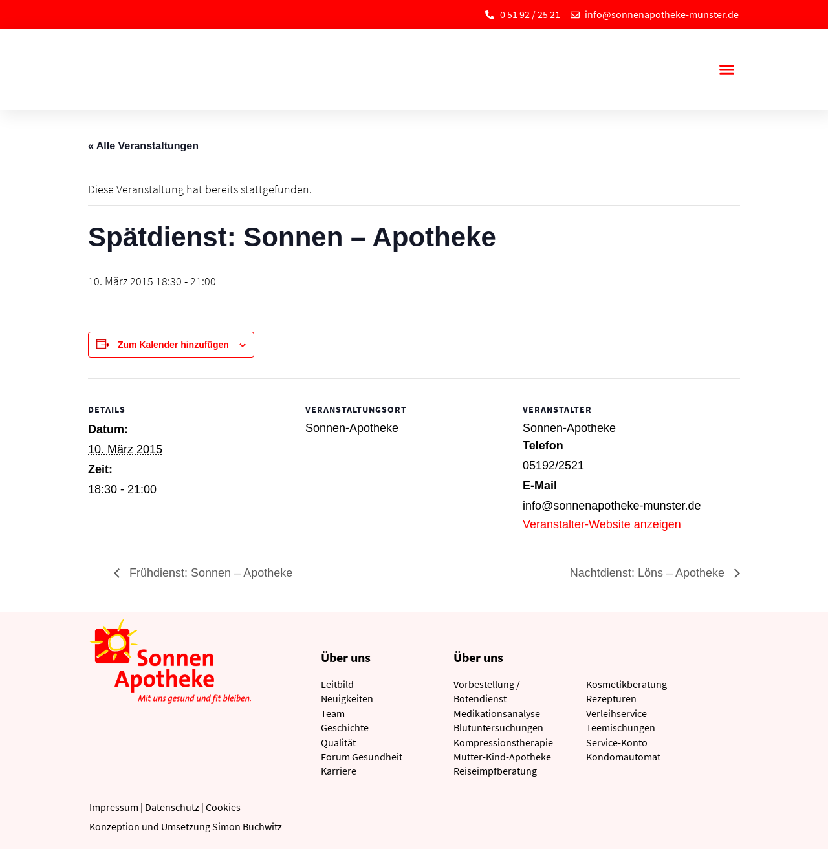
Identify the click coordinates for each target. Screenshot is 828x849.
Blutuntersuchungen (498, 727)
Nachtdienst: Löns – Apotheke (649, 572)
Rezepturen (611, 698)
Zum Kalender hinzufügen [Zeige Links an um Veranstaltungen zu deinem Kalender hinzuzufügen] (173, 344)
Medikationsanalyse (496, 713)
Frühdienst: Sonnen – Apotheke (209, 572)
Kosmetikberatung (626, 684)
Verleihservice (616, 713)
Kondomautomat (623, 756)
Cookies (223, 807)
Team (333, 713)
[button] (726, 70)
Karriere (338, 770)
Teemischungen (620, 727)
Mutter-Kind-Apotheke (502, 756)
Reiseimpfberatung (495, 770)
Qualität (338, 742)
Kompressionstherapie (503, 742)
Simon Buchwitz (247, 826)
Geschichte (345, 727)
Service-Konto (617, 742)
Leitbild (337, 684)
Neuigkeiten (347, 698)
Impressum (113, 807)
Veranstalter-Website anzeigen (602, 524)
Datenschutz (172, 807)
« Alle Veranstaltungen (143, 145)
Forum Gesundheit (361, 756)
